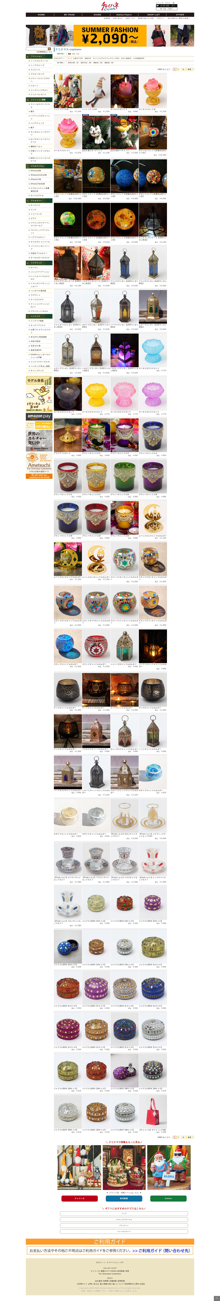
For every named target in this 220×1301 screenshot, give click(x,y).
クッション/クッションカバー (40, 305)
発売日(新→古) (73, 62)
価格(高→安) (109, 62)
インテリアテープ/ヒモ (40, 362)
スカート (34, 86)
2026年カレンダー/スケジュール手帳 (41, 356)
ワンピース (35, 70)
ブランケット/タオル (39, 311)
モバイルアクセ (37, 195)
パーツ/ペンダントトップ (40, 247)
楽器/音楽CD (36, 350)
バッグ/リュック (37, 123)
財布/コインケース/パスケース (41, 159)
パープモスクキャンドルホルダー (68, 790)
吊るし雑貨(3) (126, 58)
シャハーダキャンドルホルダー (124, 664)
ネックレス (35, 205)
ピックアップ (77, 54)
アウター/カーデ (37, 74)
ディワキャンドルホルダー (65, 708)
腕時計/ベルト (37, 146)
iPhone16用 (36, 171)
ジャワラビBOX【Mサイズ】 (66, 1089)
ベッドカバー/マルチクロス (40, 277)
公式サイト (161, 18)
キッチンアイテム (38, 325)
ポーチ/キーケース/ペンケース (41, 140)
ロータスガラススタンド (149, 368)
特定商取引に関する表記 (135, 1284)
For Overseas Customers (110, 1274)
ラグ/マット (36, 295)
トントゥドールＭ (61, 109)
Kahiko (114, 1271)
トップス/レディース (39, 61)
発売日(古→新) (86, 62)
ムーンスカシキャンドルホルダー (153, 536)
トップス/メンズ (37, 65)
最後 (189, 69)
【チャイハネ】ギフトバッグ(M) (152, 1130)
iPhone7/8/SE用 (38, 184)
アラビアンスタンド (62, 453)
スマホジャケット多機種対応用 (40, 189)
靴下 (32, 128)
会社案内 (99, 1281)
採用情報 (121, 1281)
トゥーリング (36, 214)
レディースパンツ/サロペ (40, 79)
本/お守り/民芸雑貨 (39, 337)
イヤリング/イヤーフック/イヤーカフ (40, 224)
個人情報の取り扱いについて (112, 1284)
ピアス (33, 218)
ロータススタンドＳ (119, 109)
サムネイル (69, 54)
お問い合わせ (117, 18)
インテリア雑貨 (37, 321)
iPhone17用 (36, 179)
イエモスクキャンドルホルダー (95, 749)
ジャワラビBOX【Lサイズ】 (151, 965)
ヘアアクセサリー (38, 237)
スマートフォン (113, 1262)
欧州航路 (121, 1271)
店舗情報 (113, 1281)
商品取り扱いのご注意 (146, 18)
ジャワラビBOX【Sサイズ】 (94, 921)
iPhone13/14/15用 (39, 175)
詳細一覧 (73, 54)
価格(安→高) (98, 62)
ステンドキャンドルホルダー (66, 664)
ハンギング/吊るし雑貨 (40, 366)
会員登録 (107, 18)
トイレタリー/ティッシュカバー (40, 284)
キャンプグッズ (37, 371)
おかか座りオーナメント (92, 151)
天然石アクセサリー (39, 253)
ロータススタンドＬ (62, 151)
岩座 (127, 1271)
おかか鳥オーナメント (120, 151)
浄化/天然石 (36, 341)
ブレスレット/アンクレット (40, 231)
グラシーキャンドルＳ (91, 453)
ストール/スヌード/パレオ (41, 105)
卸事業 (106, 1281)
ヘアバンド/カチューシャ (40, 117)
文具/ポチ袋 (36, 346)
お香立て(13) (78, 58)
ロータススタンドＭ (147, 109)
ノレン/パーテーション (40, 272)
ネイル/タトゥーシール (40, 242)
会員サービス (130, 18)
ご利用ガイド (81, 1284)
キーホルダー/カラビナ (40, 258)
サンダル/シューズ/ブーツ (41, 133)
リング (33, 210)
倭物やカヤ (105, 1271)
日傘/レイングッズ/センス (41, 152)
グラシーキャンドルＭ (120, 494)
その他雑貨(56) (138, 58)
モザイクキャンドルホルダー (151, 790)
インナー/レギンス (38, 95)
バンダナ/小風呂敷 (38, 291)
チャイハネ (95, 1271)
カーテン (34, 267)
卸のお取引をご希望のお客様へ (179, 18)
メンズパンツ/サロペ (39, 90)
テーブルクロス (37, 300)
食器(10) (88, 58)
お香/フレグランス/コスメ (41, 331)
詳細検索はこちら (45, 52)
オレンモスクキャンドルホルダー (124, 749)
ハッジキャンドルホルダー (150, 749)
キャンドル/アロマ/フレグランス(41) (106, 58)
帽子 (32, 111)
